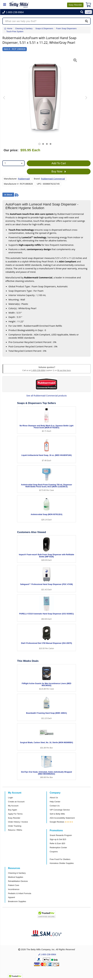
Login (10, 797)
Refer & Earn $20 (57, 843)
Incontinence (13, 889)
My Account (13, 806)
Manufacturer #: (11, 184)
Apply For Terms (15, 814)
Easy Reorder (14, 818)
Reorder (75, 5)
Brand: (37, 179)
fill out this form (64, 370)
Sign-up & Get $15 (58, 839)
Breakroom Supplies (17, 901)
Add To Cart (58, 163)
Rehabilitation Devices (18, 881)
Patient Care (13, 885)
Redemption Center (58, 847)
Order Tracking (14, 826)
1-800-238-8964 (38, 370)
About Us (54, 797)
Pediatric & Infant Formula (19, 893)
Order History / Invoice (18, 822)
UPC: (39, 184)
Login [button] (88, 12)
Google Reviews (57, 822)
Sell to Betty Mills (57, 814)
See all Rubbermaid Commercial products (46, 395)
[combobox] (13, 163)
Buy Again (12, 810)
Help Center (55, 801)
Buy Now (58, 171)
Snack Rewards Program (61, 835)
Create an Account (16, 801)
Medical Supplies (15, 877)
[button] (82, 12)
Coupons (54, 851)
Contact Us (55, 806)
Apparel (11, 897)
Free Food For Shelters (60, 859)
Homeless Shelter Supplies (62, 863)
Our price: (11, 150)
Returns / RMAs (15, 830)
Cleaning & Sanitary (17, 873)
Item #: (7, 49)
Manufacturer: (10, 179)
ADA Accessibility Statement (62, 818)
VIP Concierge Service (60, 810)
